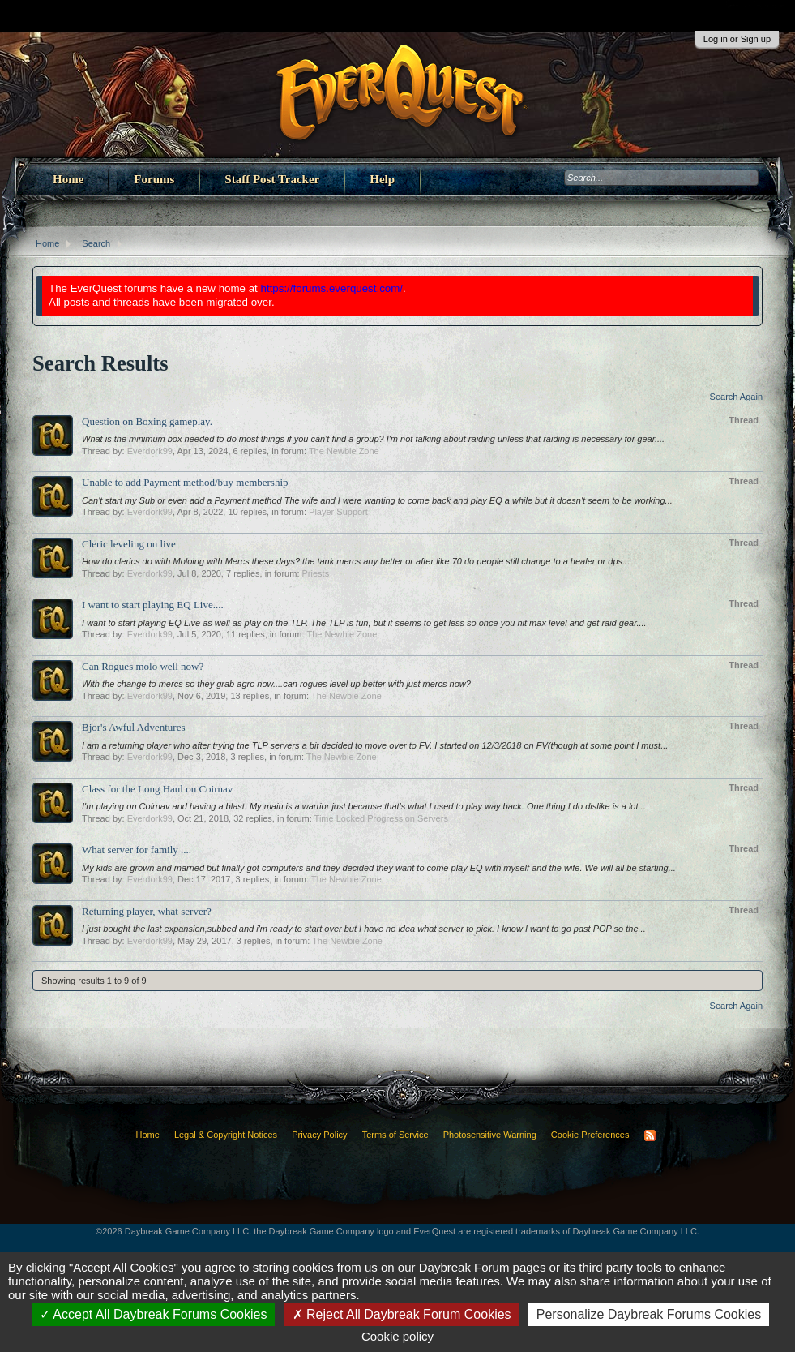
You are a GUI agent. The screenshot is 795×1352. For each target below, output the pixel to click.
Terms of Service (395, 1135)
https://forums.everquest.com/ (332, 288)
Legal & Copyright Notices (225, 1135)
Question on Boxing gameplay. (147, 421)
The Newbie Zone (344, 451)
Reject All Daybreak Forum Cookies (402, 1314)
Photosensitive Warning (489, 1135)
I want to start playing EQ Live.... (153, 605)
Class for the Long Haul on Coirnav (157, 789)
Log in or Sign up (737, 39)
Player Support (338, 512)
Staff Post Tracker (271, 179)
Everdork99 (150, 451)
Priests (316, 573)
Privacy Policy (319, 1135)
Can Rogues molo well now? (142, 666)
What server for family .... (136, 849)
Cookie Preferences (590, 1135)
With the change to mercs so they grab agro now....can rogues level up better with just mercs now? (276, 684)
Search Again (736, 396)
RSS (650, 1135)
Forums (154, 179)
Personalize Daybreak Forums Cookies (648, 1314)
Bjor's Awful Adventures (134, 727)
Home (68, 179)
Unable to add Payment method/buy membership (185, 482)
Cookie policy (397, 1336)
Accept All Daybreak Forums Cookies (153, 1314)
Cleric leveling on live (129, 544)
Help (382, 179)
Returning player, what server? (147, 911)
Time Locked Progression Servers (381, 818)
